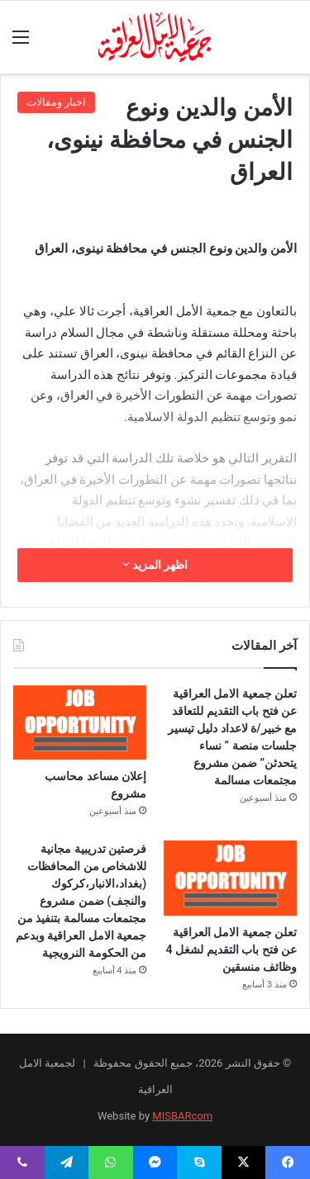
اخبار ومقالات (56, 102)
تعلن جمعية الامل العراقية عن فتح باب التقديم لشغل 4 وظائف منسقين (231, 949)
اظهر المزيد (155, 564)
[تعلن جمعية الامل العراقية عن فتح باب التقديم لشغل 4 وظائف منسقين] (230, 878)
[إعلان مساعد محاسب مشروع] (79, 722)
